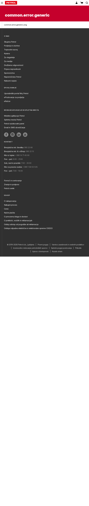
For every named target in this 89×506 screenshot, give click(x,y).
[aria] (6, 134)
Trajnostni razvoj (11, 49)
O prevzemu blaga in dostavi (16, 216)
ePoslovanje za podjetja (14, 97)
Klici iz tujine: (9, 155)
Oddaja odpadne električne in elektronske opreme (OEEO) (28, 228)
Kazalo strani (57, 251)
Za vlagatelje (9, 57)
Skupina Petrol (10, 42)
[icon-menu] (2, 3)
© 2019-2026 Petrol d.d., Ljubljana (20, 244)
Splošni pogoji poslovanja (61, 248)
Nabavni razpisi (10, 81)
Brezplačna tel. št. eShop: (14, 151)
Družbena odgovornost (13, 65)
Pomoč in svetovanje (13, 180)
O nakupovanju (10, 201)
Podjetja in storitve (12, 46)
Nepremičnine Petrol (12, 77)
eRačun (7, 101)
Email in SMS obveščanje (14, 127)
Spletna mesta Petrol (13, 120)
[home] (11, 3)
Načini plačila (9, 213)
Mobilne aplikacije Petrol (14, 116)
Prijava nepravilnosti (12, 69)
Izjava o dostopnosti (40, 251)
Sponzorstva (9, 73)
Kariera (7, 53)
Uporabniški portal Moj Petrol (16, 93)
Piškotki (78, 248)
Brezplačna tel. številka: (14, 147)
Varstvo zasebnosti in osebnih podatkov (68, 244)
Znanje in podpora (11, 184)
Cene (6, 209)
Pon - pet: (8, 159)
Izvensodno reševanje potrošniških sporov (30, 248)
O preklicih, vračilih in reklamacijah (18, 220)
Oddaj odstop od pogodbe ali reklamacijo (21, 224)
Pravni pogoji (43, 244)
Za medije (8, 61)
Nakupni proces (10, 205)
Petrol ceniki (9, 188)
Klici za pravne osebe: (13, 167)
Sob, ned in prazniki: (12, 163)
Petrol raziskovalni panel (14, 123)
